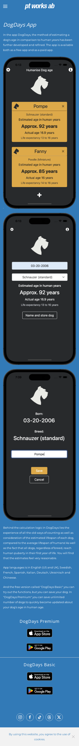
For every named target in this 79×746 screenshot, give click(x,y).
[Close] (73, 736)
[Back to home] (39, 6)
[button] (5, 6)
